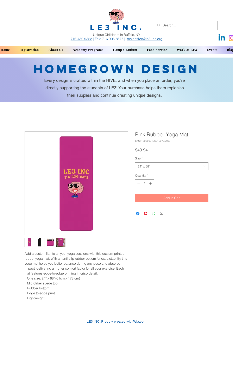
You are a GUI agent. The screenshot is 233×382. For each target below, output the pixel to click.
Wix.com (139, 321)
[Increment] (150, 183)
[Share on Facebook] (137, 213)
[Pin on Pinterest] (145, 213)
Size (139, 158)
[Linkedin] (222, 38)
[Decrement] (138, 183)
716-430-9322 (81, 39)
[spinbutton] (144, 183)
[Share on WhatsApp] (153, 213)
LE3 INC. (117, 27)
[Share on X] (161, 213)
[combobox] (171, 166)
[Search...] (186, 25)
